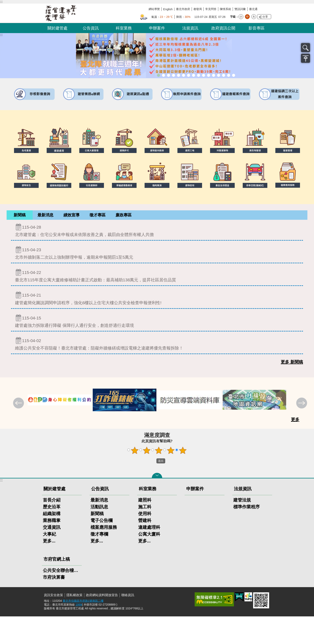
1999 (78, 606)
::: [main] (1, 34)
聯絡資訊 (127, 596)
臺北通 (253, 9)
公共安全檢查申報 (208, 75)
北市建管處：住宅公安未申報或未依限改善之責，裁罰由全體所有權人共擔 (157, 231)
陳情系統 (225, 9)
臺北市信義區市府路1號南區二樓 (83, 602)
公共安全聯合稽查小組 (62, 571)
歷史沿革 (51, 508)
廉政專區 (123, 216)
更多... (49, 542)
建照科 (144, 501)
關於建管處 (57, 28)
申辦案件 (157, 28)
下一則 (302, 405)
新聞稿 (19, 216)
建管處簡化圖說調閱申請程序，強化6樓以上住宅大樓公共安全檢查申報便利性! (157, 299)
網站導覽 (154, 9)
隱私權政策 (74, 596)
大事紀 (49, 535)
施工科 (144, 508)
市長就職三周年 (158, 75)
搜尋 (305, 47)
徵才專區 (97, 216)
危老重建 (198, 75)
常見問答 (210, 9)
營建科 (144, 522)
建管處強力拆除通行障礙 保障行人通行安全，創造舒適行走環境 (157, 322)
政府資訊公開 (223, 28)
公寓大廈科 (149, 535)
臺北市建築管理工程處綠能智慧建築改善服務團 (173, 75)
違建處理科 (149, 528)
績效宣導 (71, 216)
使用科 (144, 515)
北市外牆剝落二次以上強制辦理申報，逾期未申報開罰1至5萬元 (157, 254)
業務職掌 (51, 522)
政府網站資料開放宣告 (102, 596)
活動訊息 (99, 508)
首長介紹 (51, 501)
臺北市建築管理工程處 (61, 13)
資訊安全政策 (53, 596)
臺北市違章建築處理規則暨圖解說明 (178, 75)
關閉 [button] (157, 477)
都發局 (197, 9)
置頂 (305, 58)
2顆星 (147, 452)
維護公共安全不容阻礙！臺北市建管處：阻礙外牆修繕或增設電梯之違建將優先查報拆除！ (157, 345)
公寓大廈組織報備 (203, 75)
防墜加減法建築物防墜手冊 (213, 75)
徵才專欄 (99, 535)
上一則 (19, 405)
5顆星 (183, 452)
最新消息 (45, 216)
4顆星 (171, 452)
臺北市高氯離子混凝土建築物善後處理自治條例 (223, 75)
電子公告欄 (102, 522)
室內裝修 (193, 75)
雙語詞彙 (240, 9)
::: (1, 1)
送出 (152, 462)
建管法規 (242, 501)
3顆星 (159, 452)
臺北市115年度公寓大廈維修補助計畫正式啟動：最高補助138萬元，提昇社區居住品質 (157, 277)
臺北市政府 (183, 9)
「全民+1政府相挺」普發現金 (168, 75)
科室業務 (124, 28)
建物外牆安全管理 (188, 75)
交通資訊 (51, 528)
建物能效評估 (218, 75)
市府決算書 (54, 578)
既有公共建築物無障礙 (183, 75)
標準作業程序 (246, 508)
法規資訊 (190, 28)
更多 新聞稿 (292, 363)
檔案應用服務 (104, 528)
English (168, 9)
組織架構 (51, 515)
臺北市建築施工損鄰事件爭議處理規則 (233, 75)
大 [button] (253, 16)
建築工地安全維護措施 (228, 75)
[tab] (20, 215)
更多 (295, 421)
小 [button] (241, 16)
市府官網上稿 (56, 560)
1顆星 (135, 452)
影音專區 (257, 28)
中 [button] (247, 16)
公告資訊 (91, 28)
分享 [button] (265, 16)
